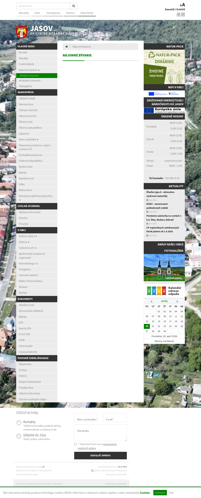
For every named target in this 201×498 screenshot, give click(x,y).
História (24, 242)
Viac (171, 492)
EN (183, 14)
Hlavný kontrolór (27, 116)
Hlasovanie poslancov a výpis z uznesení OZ (35, 147)
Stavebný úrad (26, 178)
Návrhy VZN (25, 328)
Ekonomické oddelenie (31, 310)
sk (178, 14)
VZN (21, 322)
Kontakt (23, 52)
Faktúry (23, 375)
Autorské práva (45, 470)
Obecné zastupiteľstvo (30, 127)
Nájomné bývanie (29, 70)
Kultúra (70, 13)
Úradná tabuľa (26, 64)
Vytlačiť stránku (37, 466)
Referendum (25, 190)
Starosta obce (26, 104)
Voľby (22, 184)
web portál (57, 484)
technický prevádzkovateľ (116, 484)
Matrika (23, 172)
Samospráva (53, 13)
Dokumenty (86, 13)
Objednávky (25, 364)
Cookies (145, 493)
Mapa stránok (22, 466)
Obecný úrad (25, 121)
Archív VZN (24, 334)
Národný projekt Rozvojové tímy (35, 197)
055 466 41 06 (172, 178)
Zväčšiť (180, 9)
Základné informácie (30, 80)
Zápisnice (24, 133)
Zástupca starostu (28, 110)
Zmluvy (23, 370)
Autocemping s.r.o (28, 263)
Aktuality (24, 13)
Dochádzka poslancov (30, 155)
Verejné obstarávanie (30, 381)
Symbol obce (26, 166)
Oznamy (23, 218)
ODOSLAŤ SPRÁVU (100, 455)
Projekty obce (26, 387)
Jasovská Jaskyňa (28, 275)
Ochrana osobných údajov (33, 399)
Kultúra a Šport (28, 236)
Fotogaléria (25, 269)
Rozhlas (23, 292)
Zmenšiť (169, 9)
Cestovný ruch (27, 247)
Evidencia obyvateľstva (30, 160)
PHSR (22, 340)
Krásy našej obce (170, 244)
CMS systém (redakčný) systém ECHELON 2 (34, 484)
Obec (37, 13)
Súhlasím (160, 492)
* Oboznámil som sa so (95, 446)
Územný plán (26, 346)
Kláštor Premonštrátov (31, 281)
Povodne (23, 223)
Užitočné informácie (29, 393)
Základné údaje (27, 98)
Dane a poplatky (28, 139)
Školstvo (23, 287)
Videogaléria (25, 86)
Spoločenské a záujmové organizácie (32, 255)
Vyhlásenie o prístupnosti (27, 470)
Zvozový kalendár (28, 351)
